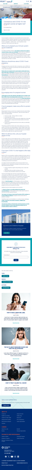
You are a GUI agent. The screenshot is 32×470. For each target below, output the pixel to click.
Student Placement (20, 438)
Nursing (3, 430)
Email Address (7, 255)
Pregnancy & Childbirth (7, 281)
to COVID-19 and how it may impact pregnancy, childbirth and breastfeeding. (15, 200)
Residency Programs (6, 438)
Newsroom (19, 417)
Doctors (5, 3)
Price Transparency (20, 419)
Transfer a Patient (5, 436)
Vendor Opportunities (21, 421)
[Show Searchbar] (28, 1)
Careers (4, 427)
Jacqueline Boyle (6, 287)
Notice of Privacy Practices (7, 465)
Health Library (19, 415)
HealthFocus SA (17, 5)
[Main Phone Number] (27, 1)
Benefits (18, 429)
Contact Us (4, 413)
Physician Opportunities (21, 430)
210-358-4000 (7, 453)
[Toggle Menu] (31, 1)
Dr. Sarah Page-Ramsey (25, 98)
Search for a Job (5, 429)
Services (16, 3)
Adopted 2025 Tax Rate (6, 419)
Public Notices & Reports (6, 421)
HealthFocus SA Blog (6, 415)
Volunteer (3, 423)
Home (11, 5)
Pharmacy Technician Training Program (7, 441)
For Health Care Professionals (11, 434)
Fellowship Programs (21, 436)
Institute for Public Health (6, 417)
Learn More (6, 232)
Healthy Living (5, 276)
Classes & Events (20, 413)
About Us (4, 411)
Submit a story (6, 405)
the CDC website (9, 181)
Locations (26, 3)
